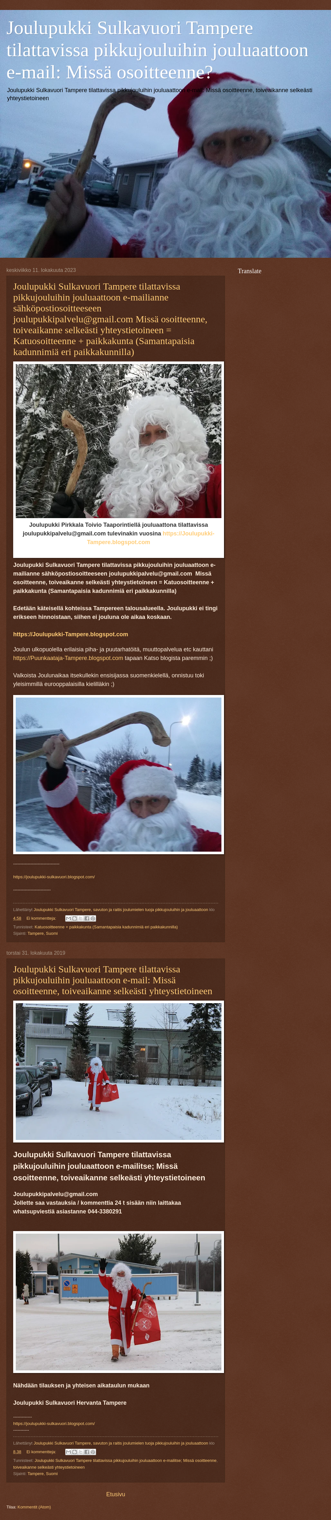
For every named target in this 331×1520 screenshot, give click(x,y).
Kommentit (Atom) (34, 1507)
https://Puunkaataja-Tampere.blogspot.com (68, 658)
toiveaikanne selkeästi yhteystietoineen (49, 1467)
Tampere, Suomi (43, 933)
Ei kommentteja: (42, 918)
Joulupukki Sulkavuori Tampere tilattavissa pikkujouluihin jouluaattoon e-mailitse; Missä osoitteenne (126, 1460)
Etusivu (115, 1494)
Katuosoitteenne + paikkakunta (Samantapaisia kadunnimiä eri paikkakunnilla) (106, 927)
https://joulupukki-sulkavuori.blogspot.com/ (54, 876)
